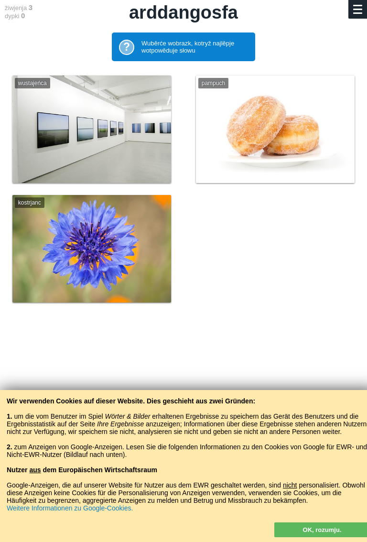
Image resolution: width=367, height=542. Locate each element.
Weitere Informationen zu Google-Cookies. (70, 508)
